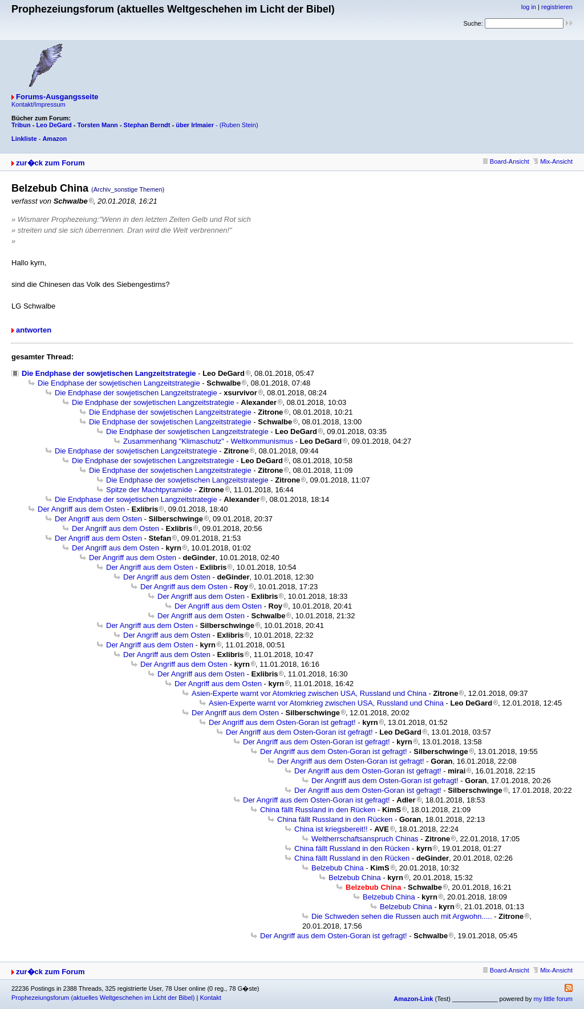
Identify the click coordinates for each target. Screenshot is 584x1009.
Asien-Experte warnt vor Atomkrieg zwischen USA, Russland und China (309, 693)
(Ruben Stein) (239, 124)
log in (528, 6)
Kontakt (210, 997)
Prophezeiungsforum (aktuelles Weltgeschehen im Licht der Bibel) (102, 997)
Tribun (21, 124)
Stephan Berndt (147, 124)
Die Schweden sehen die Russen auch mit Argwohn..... (401, 916)
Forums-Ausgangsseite (57, 96)
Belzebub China (337, 868)
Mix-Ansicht (553, 161)
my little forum (553, 998)
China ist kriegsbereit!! (331, 829)
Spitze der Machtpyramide (149, 489)
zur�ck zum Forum (50, 163)
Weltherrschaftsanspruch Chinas (365, 838)
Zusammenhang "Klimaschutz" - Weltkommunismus (208, 441)
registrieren (557, 6)
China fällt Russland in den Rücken (317, 809)
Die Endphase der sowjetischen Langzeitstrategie (109, 373)
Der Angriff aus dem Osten (81, 509)
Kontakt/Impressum (38, 104)
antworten (33, 330)
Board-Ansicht (506, 161)
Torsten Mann (98, 124)
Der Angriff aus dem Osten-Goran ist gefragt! (282, 722)
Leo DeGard (53, 124)
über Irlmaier (195, 124)
